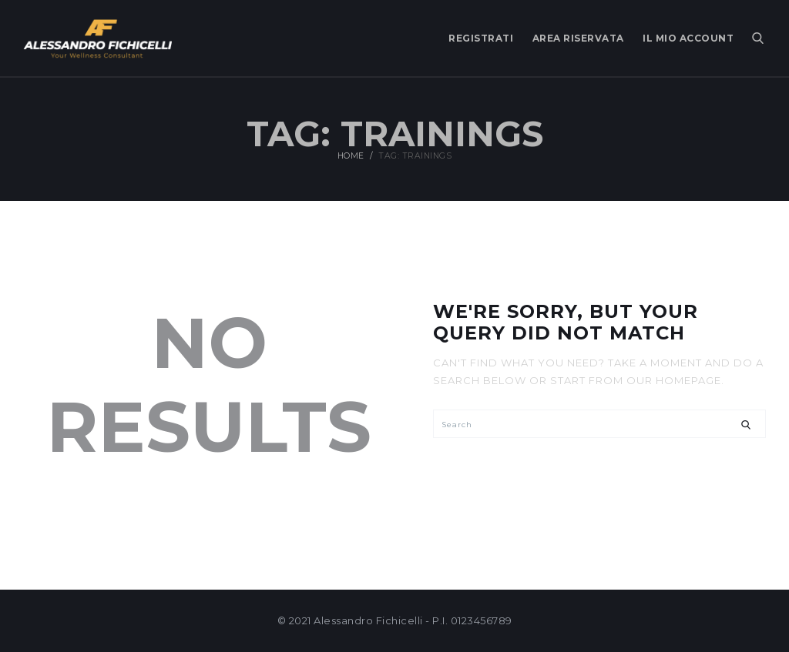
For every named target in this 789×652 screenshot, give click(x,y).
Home (350, 156)
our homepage (673, 380)
